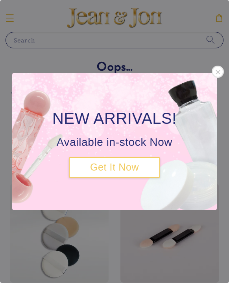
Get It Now (114, 167)
